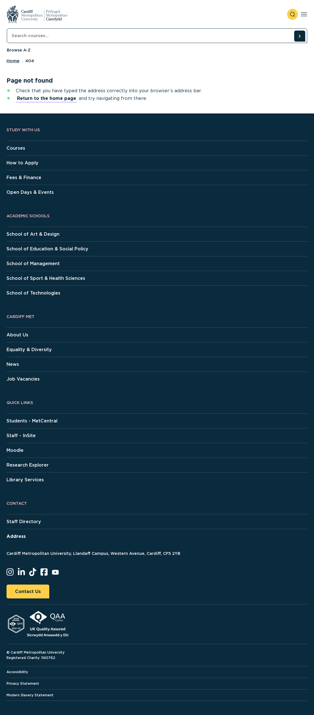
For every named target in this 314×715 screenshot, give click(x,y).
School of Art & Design (33, 234)
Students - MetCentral (32, 421)
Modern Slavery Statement (30, 695)
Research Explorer (28, 465)
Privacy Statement (23, 683)
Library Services (25, 479)
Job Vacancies (23, 379)
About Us (17, 335)
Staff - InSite (21, 435)
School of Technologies (33, 293)
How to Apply (23, 163)
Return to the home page (46, 98)
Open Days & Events (30, 192)
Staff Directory (24, 521)
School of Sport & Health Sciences (46, 278)
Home (13, 60)
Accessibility (17, 672)
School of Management (33, 263)
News (13, 364)
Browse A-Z (19, 50)
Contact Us (28, 591)
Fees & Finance (24, 177)
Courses (16, 148)
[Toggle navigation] (304, 14)
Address (16, 536)
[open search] (292, 14)
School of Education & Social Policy (47, 249)
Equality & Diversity (29, 349)
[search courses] (299, 36)
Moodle (15, 450)
